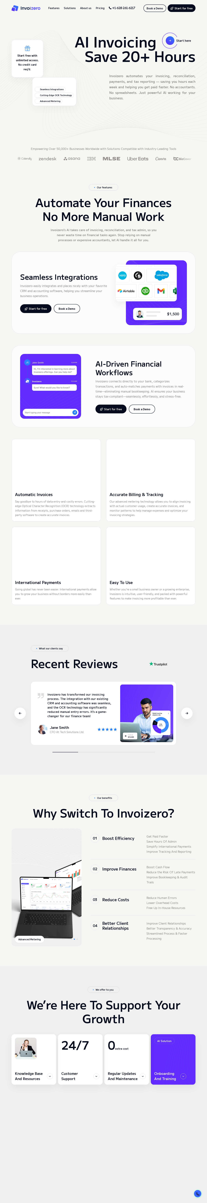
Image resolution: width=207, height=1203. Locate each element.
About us (85, 8)
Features (54, 8)
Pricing (100, 8)
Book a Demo (155, 8)
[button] (14, 682)
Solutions (70, 8)
